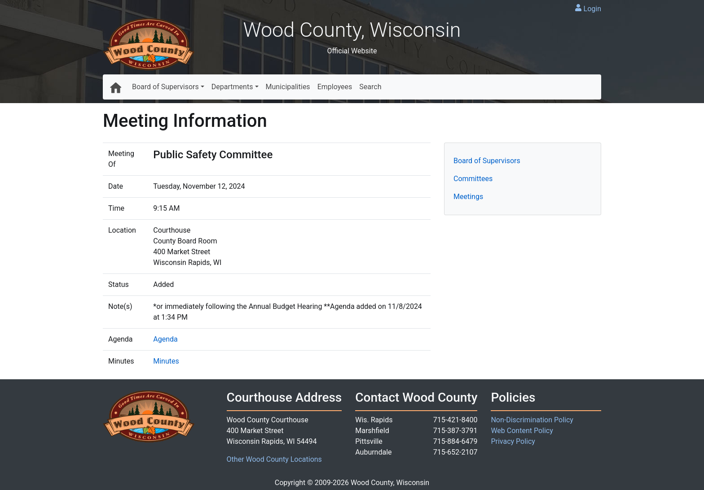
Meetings (468, 196)
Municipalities (288, 86)
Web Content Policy (522, 430)
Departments (232, 86)
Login (592, 8)
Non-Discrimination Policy (532, 420)
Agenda (165, 339)
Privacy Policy (513, 441)
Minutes (166, 361)
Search (370, 86)
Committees (473, 178)
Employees (334, 86)
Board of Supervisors (165, 86)
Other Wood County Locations (274, 459)
